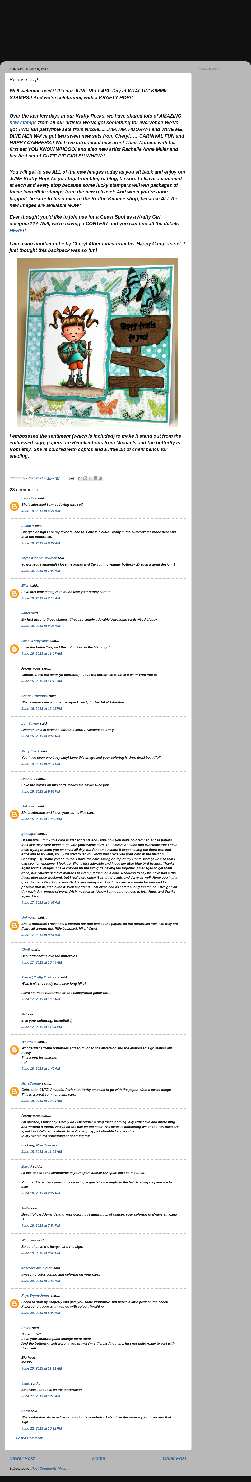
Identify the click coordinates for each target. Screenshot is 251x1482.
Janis (25, 1383)
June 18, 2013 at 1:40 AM (40, 1068)
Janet (25, 613)
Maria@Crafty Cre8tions (40, 977)
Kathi (25, 1411)
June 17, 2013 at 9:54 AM (40, 935)
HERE (16, 230)
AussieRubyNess (35, 641)
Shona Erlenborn (34, 696)
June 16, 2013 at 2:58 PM (40, 736)
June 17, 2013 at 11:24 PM (41, 1027)
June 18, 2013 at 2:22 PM (40, 1193)
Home (98, 1458)
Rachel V (28, 779)
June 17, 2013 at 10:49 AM (41, 962)
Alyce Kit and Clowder (39, 558)
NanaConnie (31, 1083)
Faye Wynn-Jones (35, 1296)
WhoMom (28, 1042)
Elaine (26, 1328)
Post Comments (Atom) (49, 1468)
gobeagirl (28, 834)
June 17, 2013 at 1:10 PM (40, 999)
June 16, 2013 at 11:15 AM (41, 681)
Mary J (26, 1166)
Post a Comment (29, 1438)
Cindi (25, 950)
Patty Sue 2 (30, 751)
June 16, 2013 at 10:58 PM (41, 819)
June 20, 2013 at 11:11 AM (41, 1368)
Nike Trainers (46, 1145)
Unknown (28, 806)
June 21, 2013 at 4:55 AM (40, 1396)
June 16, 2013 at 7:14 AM (40, 598)
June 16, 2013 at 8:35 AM (40, 626)
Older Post (174, 1458)
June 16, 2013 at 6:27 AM (40, 543)
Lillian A (27, 526)
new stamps (23, 122)
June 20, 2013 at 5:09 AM (40, 1313)
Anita (25, 1208)
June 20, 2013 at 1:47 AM (40, 1281)
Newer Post (22, 1458)
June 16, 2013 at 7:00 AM (40, 571)
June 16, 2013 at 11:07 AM (41, 654)
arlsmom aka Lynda (37, 1268)
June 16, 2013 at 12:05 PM (41, 709)
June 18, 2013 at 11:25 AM (41, 1152)
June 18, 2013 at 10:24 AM (41, 1101)
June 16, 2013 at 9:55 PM (40, 791)
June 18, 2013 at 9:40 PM (40, 1253)
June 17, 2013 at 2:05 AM (40, 903)
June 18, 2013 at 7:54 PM (40, 1225)
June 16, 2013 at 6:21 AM (40, 511)
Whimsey (28, 1240)
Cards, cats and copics (110, 31)
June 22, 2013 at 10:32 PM (41, 1428)
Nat (24, 1014)
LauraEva (28, 498)
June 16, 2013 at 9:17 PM (40, 764)
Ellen (25, 586)
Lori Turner (30, 723)
